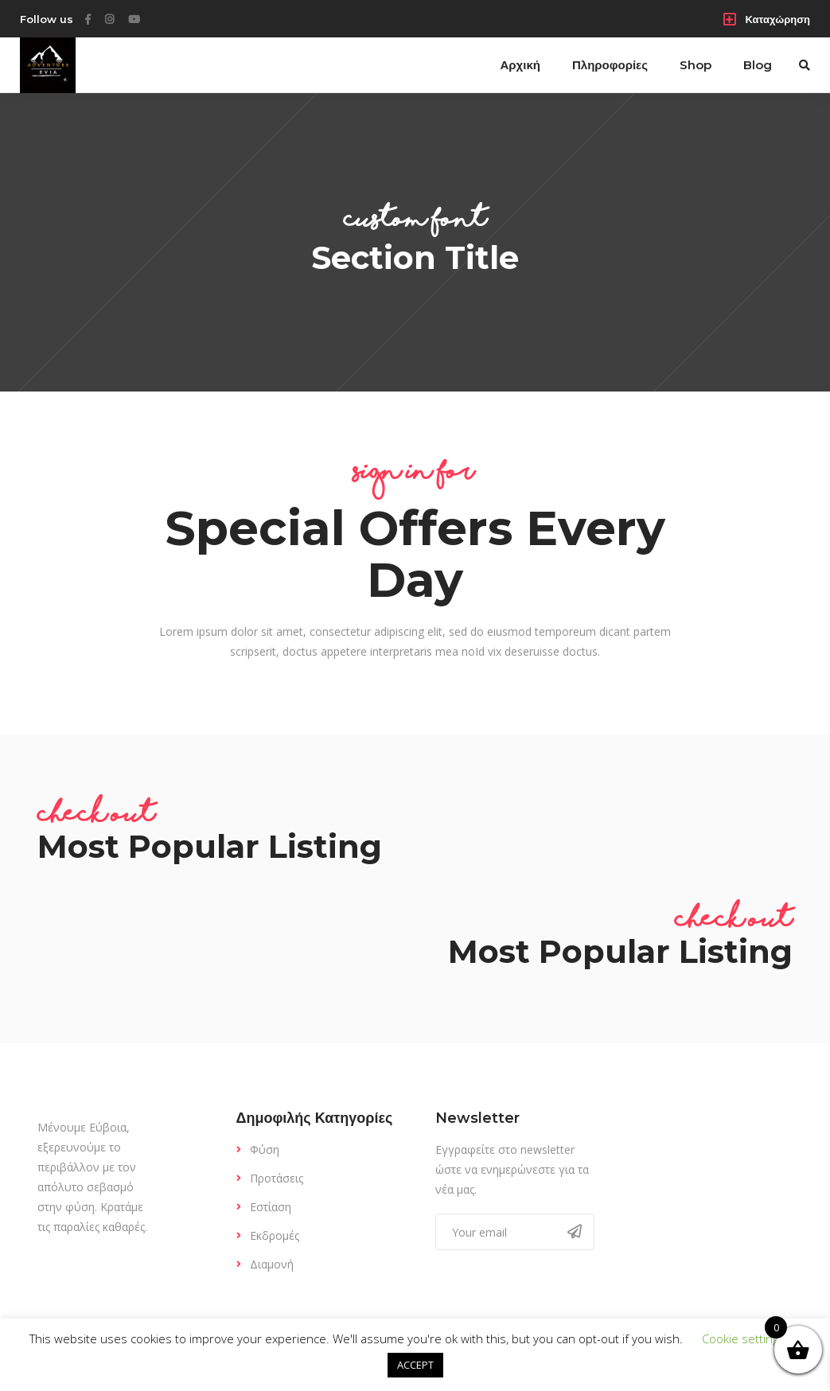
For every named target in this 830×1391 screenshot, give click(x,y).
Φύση (264, 1149)
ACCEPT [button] (415, 1365)
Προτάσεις (276, 1178)
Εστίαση (270, 1206)
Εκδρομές (274, 1235)
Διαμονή (272, 1264)
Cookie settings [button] (743, 1338)
